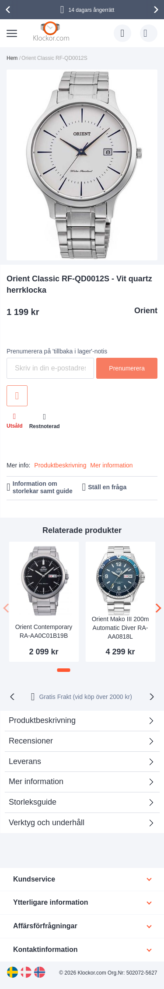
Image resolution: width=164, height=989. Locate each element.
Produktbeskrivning (60, 465)
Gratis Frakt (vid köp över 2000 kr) (85, 696)
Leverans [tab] (25, 761)
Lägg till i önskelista (17, 395)
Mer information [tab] (36, 781)
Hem (12, 58)
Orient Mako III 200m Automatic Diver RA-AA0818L (120, 628)
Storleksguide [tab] (32, 802)
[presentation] (9, 9)
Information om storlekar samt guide (43, 487)
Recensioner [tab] (31, 741)
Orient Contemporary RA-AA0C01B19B (44, 631)
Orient (145, 310)
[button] (63, 670)
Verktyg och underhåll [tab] (46, 822)
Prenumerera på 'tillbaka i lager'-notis (57, 351)
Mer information (111, 465)
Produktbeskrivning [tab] (42, 720)
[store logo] (52, 31)
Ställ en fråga (107, 487)
